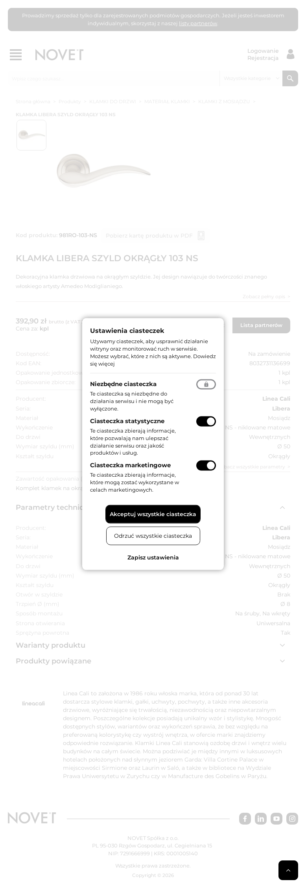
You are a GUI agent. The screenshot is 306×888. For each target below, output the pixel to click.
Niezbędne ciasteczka (123, 384)
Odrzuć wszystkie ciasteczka (153, 535)
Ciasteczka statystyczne (127, 421)
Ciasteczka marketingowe (130, 465)
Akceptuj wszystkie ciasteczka (153, 513)
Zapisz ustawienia (153, 557)
